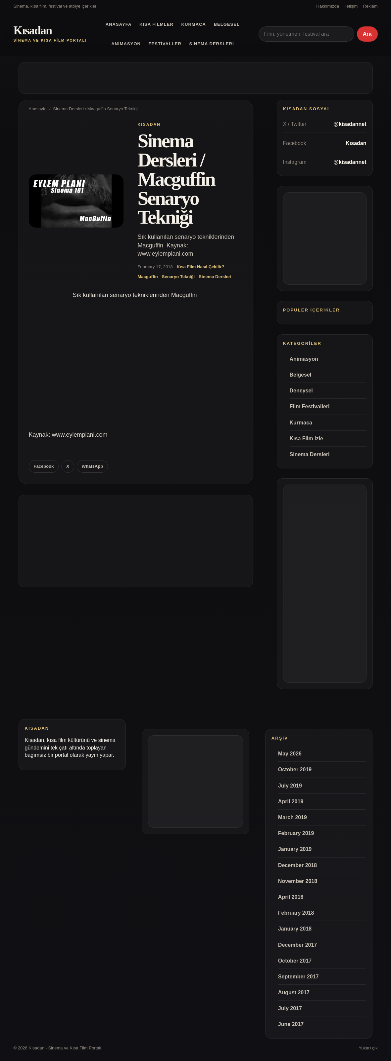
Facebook (44, 466)
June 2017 (291, 1024)
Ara (367, 34)
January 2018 (295, 929)
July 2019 (290, 785)
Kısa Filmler (156, 24)
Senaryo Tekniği (178, 276)
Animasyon (126, 43)
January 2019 (295, 849)
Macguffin (147, 276)
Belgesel (227, 24)
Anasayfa (119, 24)
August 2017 (294, 992)
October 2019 (295, 769)
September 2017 (298, 976)
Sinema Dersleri (211, 43)
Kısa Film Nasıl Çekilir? (200, 266)
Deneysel (301, 390)
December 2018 (297, 865)
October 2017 (295, 961)
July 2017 (290, 1008)
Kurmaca (193, 24)
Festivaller (165, 43)
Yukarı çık (368, 1047)
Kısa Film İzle (306, 438)
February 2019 (296, 833)
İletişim (351, 6)
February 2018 (296, 913)
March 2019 (292, 817)
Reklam (370, 6)
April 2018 (290, 897)
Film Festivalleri (310, 406)
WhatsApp (92, 466)
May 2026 (290, 753)
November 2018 (297, 881)
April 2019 (290, 801)
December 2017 (297, 945)
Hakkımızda (327, 6)
